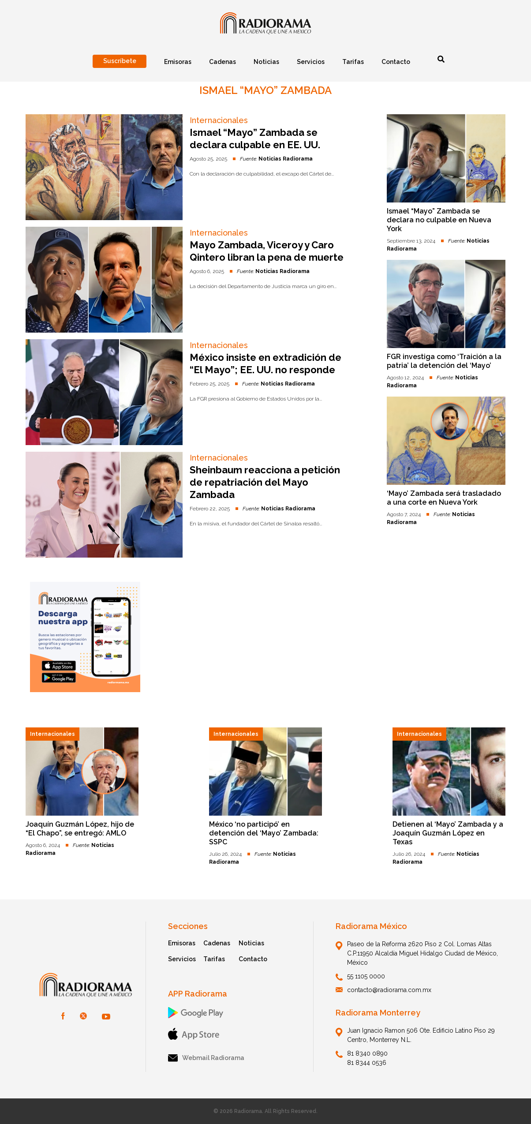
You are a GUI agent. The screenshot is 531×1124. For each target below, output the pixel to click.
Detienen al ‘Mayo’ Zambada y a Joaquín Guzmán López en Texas (448, 833)
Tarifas (214, 959)
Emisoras (181, 943)
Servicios (182, 959)
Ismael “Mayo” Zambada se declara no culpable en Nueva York (439, 220)
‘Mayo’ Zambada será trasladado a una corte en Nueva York (444, 497)
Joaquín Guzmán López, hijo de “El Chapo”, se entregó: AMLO (80, 828)
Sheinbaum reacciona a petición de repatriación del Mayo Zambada (265, 482)
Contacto (253, 959)
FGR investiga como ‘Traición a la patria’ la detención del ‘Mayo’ (444, 361)
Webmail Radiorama (206, 1058)
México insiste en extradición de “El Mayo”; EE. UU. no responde (265, 363)
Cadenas (216, 943)
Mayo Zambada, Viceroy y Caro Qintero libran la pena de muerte (267, 251)
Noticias (251, 943)
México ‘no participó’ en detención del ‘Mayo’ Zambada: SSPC (263, 833)
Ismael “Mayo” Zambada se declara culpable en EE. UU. (255, 138)
